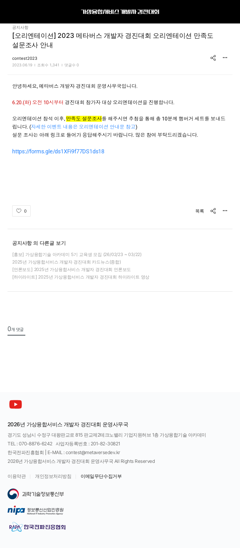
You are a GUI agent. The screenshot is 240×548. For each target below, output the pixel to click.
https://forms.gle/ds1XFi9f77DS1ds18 (58, 151)
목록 (199, 210)
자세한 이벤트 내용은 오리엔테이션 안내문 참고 (83, 127)
